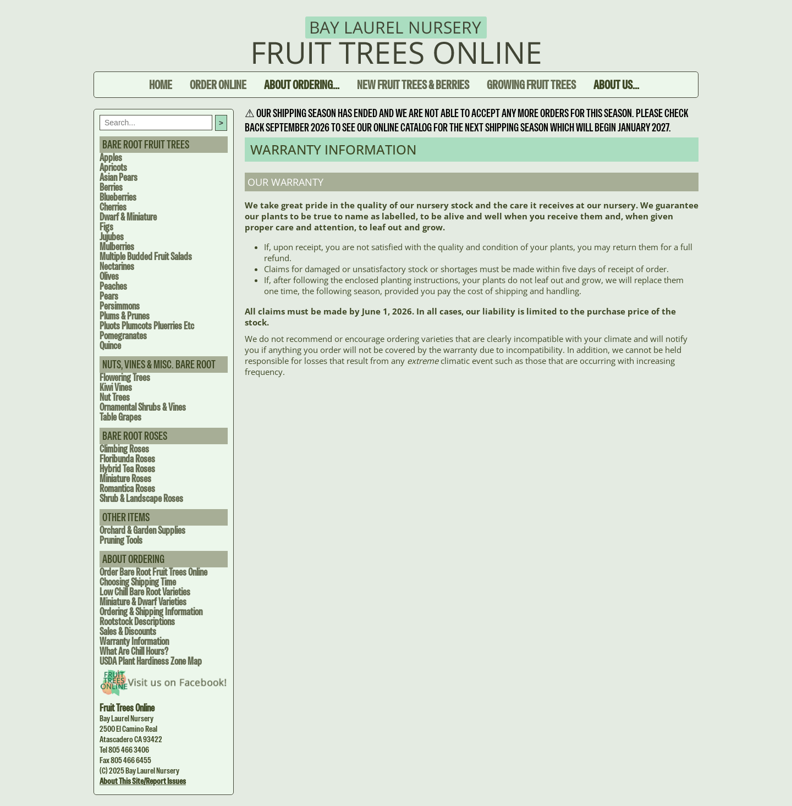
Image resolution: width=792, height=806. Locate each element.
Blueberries (118, 197)
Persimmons (120, 306)
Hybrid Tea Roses (127, 468)
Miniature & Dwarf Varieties (143, 601)
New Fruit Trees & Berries (413, 84)
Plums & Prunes (125, 316)
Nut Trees (115, 397)
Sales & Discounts (128, 631)
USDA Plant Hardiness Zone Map (151, 661)
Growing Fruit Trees (531, 84)
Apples (111, 157)
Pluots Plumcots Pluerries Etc (147, 325)
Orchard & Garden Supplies (142, 530)
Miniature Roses (125, 478)
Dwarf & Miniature (128, 217)
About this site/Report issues (143, 781)
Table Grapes (120, 417)
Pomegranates (123, 335)
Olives (109, 276)
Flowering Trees (125, 377)
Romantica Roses (127, 488)
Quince (110, 345)
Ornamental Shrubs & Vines (143, 407)
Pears (109, 296)
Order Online (218, 84)
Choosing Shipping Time (138, 582)
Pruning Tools (121, 540)
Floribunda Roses (127, 458)
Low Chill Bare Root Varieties (145, 592)
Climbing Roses (124, 449)
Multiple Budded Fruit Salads (146, 256)
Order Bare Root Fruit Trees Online (153, 572)
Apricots (113, 167)
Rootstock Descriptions (137, 621)
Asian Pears (119, 177)
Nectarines (117, 266)
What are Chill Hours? (134, 651)
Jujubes (112, 236)
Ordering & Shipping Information (151, 611)
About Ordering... (301, 84)
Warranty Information (134, 641)
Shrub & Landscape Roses (141, 498)
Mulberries (117, 246)
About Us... (616, 84)
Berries (111, 187)
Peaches (113, 286)
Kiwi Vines (116, 387)
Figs (106, 226)
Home (160, 84)
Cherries (113, 207)
